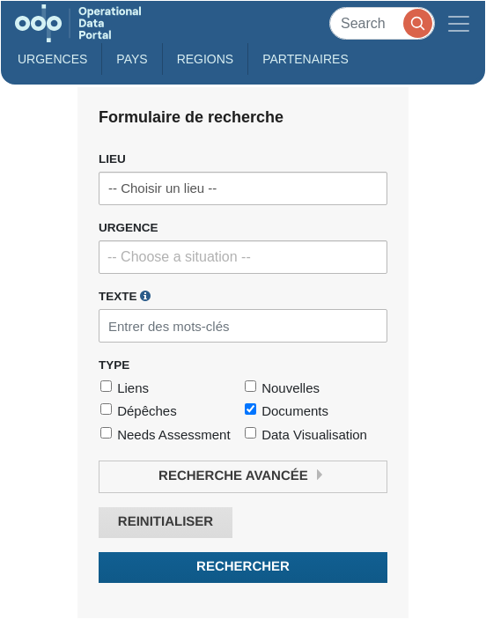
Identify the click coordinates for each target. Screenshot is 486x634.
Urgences (52, 59)
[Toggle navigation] (458, 23)
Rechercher (243, 566)
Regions (205, 59)
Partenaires (305, 59)
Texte (125, 296)
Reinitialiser (165, 521)
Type (114, 365)
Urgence (128, 227)
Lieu (112, 159)
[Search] (382, 23)
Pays (131, 59)
